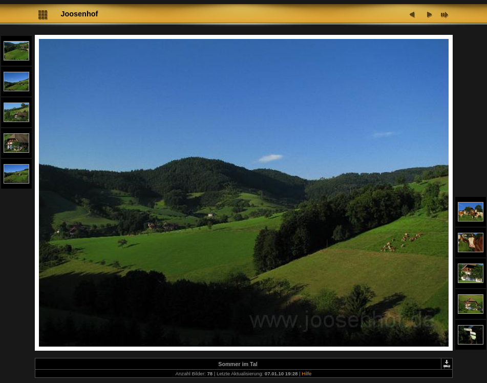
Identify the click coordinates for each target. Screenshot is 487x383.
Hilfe (306, 373)
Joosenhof (79, 14)
